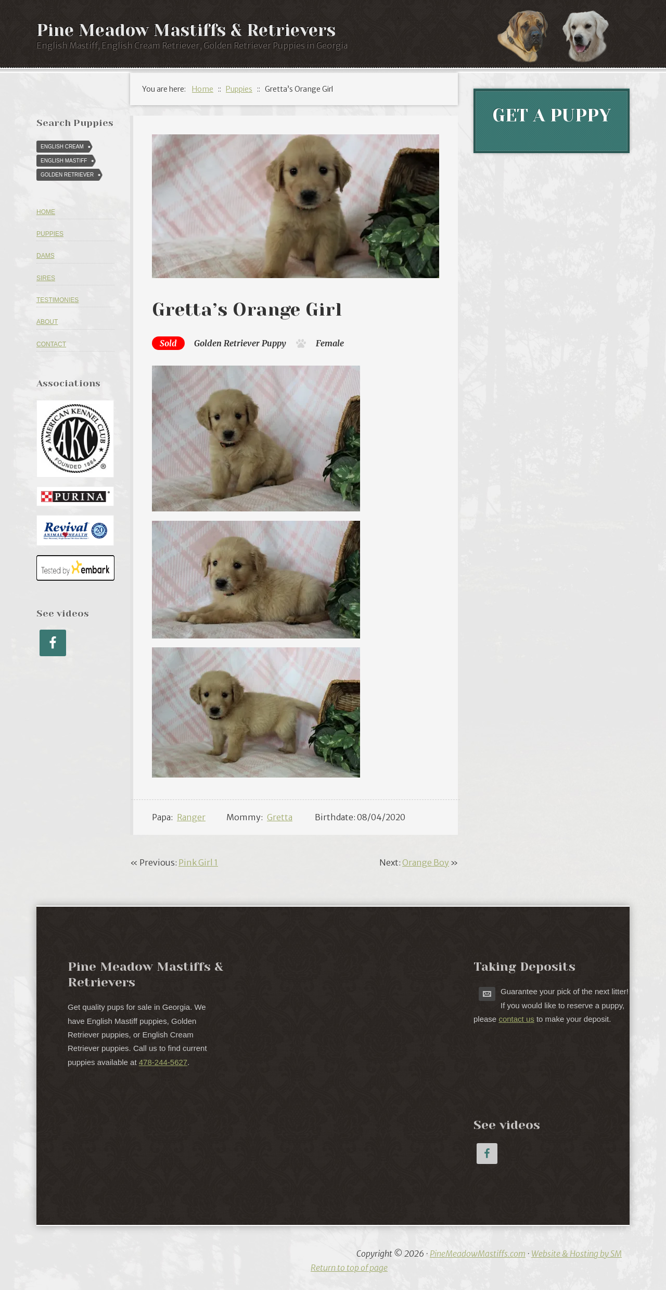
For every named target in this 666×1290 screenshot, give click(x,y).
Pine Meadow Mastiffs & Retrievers (186, 30)
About (47, 321)
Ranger (191, 817)
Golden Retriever (227, 343)
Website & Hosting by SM (576, 1253)
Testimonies (57, 300)
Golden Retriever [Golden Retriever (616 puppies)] (67, 175)
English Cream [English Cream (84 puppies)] (62, 146)
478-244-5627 (163, 1062)
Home (45, 212)
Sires (45, 278)
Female (330, 343)
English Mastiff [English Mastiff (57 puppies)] (64, 161)
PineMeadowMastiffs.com (478, 1253)
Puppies (49, 233)
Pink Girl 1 (198, 862)
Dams (45, 255)
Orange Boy (425, 862)
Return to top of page (349, 1267)
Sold (168, 343)
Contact (51, 344)
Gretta (279, 817)
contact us (516, 1019)
